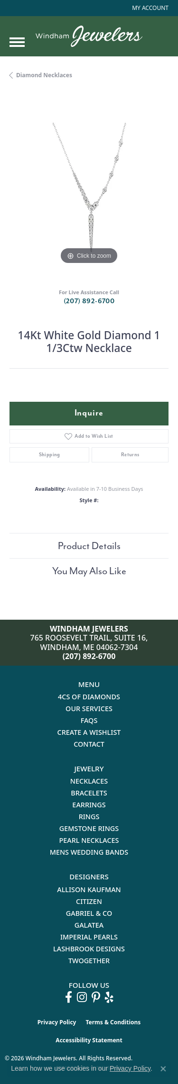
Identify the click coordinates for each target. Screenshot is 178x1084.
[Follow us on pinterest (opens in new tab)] (96, 997)
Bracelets (89, 792)
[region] (89, 187)
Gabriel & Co (89, 913)
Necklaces (89, 781)
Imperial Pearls (89, 936)
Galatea (89, 925)
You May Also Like (89, 571)
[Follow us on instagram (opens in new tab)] (82, 997)
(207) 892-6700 (89, 301)
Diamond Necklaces (44, 75)
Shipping (49, 455)
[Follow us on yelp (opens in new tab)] (109, 997)
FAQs (89, 720)
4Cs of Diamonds (89, 696)
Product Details (89, 546)
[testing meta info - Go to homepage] (89, 36)
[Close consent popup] (163, 1069)
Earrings (88, 804)
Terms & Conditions (113, 1022)
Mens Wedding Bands (89, 852)
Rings (89, 816)
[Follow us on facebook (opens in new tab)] (68, 997)
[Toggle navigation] (17, 42)
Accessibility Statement (89, 1040)
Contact (89, 744)
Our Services (89, 708)
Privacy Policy (56, 1022)
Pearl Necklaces (89, 840)
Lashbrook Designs (89, 948)
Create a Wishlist (89, 732)
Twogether (89, 960)
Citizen (89, 901)
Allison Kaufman (89, 889)
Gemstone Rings (89, 828)
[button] (149, 8)
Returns (130, 455)
